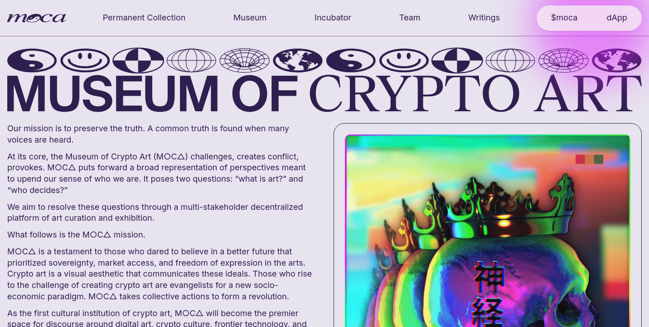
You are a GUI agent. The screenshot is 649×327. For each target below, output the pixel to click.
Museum (249, 17)
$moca (564, 17)
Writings (484, 17)
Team (410, 17)
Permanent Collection (144, 17)
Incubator (333, 17)
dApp (616, 17)
